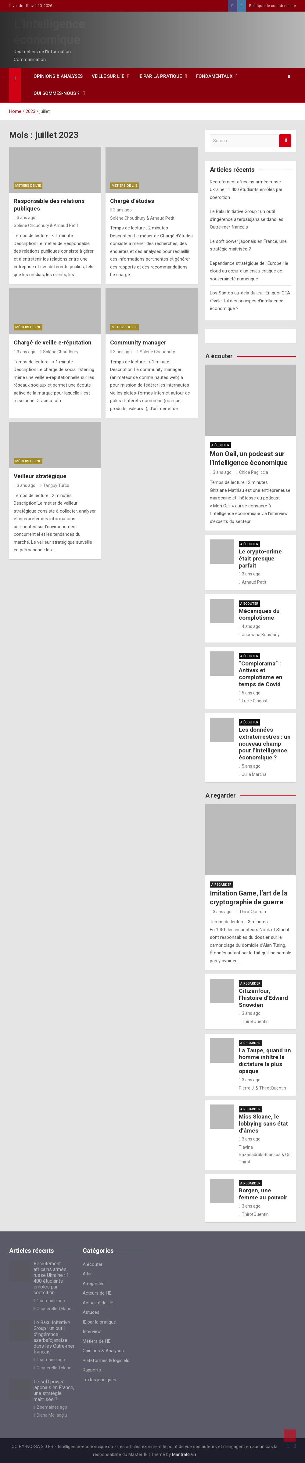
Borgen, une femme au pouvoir (263, 1194)
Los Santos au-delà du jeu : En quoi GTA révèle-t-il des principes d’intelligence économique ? (250, 300)
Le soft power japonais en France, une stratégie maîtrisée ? (54, 1390)
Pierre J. (247, 1088)
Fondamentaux (214, 76)
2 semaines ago (50, 1407)
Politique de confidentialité (272, 5)
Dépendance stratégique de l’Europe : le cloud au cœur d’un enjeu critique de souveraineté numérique (249, 271)
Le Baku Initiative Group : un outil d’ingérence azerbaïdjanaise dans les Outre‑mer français (246, 219)
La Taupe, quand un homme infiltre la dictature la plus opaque (265, 1061)
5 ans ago (249, 692)
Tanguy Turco (54, 485)
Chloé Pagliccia (252, 472)
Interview (92, 1331)
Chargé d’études (132, 200)
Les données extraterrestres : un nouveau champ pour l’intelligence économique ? (265, 743)
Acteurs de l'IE (97, 1293)
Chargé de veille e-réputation (53, 342)
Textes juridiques (99, 1379)
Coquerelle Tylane (52, 1308)
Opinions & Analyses (58, 76)
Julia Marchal (253, 774)
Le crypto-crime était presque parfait (260, 558)
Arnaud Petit (66, 225)
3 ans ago (24, 217)
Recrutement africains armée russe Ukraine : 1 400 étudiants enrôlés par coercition (246, 189)
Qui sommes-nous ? (57, 93)
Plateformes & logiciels (106, 1360)
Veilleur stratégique (40, 476)
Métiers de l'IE (28, 186)
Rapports (92, 1370)
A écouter (220, 445)
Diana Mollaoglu (50, 1415)
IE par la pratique (160, 76)
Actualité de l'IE (98, 1303)
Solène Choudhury (31, 225)
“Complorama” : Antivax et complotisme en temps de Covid (260, 674)
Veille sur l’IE (108, 76)
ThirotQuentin (251, 911)
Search (285, 140)
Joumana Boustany (259, 634)
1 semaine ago (49, 1300)
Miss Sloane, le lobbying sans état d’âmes (263, 1123)
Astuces (91, 1312)
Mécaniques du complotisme (259, 614)
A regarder (221, 885)
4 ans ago (249, 626)
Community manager (138, 342)
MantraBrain (184, 1454)
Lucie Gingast (253, 700)
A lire (88, 1274)
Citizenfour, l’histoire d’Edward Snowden (263, 997)
